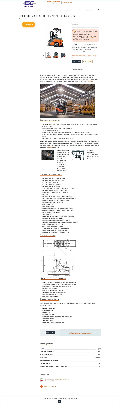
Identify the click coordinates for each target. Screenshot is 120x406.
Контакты (89, 10)
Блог (78, 10)
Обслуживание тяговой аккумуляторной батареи (57, 379)
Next (67, 55)
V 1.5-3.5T (90, 38)
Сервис (50, 10)
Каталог (38, 10)
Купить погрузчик (64, 10)
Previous (44, 55)
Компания (26, 10)
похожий (49, 147)
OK (59, 401)
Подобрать (28, 24)
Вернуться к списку (48, 386)
